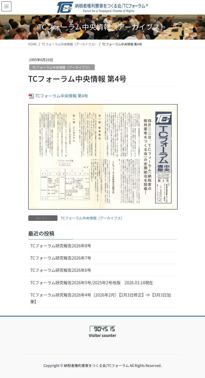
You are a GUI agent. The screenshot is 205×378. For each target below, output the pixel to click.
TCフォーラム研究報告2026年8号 (62, 246)
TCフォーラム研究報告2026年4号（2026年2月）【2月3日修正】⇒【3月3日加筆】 (100, 298)
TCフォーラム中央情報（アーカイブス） (62, 67)
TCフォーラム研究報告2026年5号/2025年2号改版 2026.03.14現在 (91, 282)
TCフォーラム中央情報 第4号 (61, 96)
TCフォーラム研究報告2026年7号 (60, 258)
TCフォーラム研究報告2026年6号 (60, 270)
